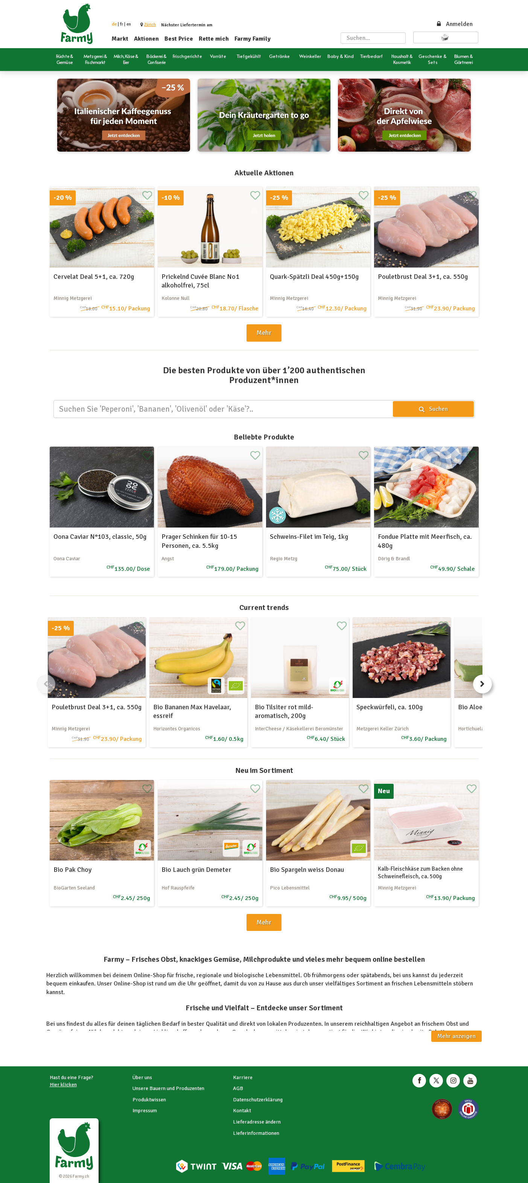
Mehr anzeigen (456, 1036)
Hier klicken (63, 1084)
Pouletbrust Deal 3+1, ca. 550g (423, 276)
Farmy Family (252, 39)
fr (121, 24)
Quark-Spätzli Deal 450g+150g (314, 276)
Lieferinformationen (256, 1133)
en (128, 24)
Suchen (432, 409)
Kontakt (242, 1110)
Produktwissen (149, 1099)
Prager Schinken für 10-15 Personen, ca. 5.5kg (199, 540)
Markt (120, 39)
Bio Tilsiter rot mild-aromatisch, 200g (284, 711)
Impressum (144, 1110)
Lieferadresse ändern (257, 1122)
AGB (238, 1088)
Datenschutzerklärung (258, 1099)
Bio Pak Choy (72, 869)
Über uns (142, 1077)
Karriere (243, 1077)
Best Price (178, 39)
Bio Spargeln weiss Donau (307, 869)
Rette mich (214, 39)
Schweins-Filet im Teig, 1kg (309, 536)
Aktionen (146, 39)
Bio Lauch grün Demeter (196, 869)
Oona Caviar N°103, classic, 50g (99, 536)
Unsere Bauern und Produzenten (168, 1088)
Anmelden (454, 24)
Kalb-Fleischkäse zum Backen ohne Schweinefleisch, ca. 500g (420, 872)
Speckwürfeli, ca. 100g (389, 707)
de (114, 24)
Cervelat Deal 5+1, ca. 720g (93, 276)
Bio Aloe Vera (477, 707)
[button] (150, 24)
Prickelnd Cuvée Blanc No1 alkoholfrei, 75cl (200, 280)
